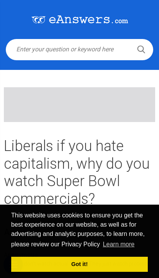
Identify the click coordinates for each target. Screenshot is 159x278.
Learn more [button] (119, 244)
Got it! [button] (79, 264)
